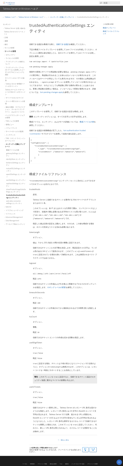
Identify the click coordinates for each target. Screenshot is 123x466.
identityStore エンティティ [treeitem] (15, 159)
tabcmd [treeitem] (8, 207)
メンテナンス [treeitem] (10, 135)
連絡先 (67, 464)
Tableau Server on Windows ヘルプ (31, 17)
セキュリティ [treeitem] (10, 55)
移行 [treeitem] (6, 44)
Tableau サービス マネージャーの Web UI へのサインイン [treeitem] (15, 92)
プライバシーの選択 (92, 464)
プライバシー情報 (42, 464)
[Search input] (111, 3)
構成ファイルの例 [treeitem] (12, 150)
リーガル (24, 464)
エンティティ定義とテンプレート (62, 17)
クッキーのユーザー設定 (78, 464)
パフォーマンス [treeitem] (11, 128)
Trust (61, 464)
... (47, 17)
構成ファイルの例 (87, 122)
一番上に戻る (63, 440)
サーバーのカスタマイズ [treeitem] (14, 98)
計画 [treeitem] (6, 37)
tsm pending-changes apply (51, 92)
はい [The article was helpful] (85, 449)
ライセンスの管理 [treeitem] (12, 58)
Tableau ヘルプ (9, 17)
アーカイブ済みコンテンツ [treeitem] (15, 224)
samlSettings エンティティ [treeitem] (16, 180)
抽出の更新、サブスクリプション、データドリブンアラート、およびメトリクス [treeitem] (15, 109)
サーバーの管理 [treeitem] (10, 51)
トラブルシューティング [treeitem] (14, 210)
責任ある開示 (53, 464)
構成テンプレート (109, 28)
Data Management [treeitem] (12, 221)
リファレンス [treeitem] (10, 214)
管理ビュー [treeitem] (9, 125)
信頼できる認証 (62, 44)
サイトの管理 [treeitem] (9, 48)
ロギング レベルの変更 (56, 287)
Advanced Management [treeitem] (14, 217)
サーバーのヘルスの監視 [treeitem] (14, 131)
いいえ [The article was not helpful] (93, 449)
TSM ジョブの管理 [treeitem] (12, 121)
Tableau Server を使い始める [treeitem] (14, 28)
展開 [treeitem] (6, 41)
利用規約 (32, 464)
